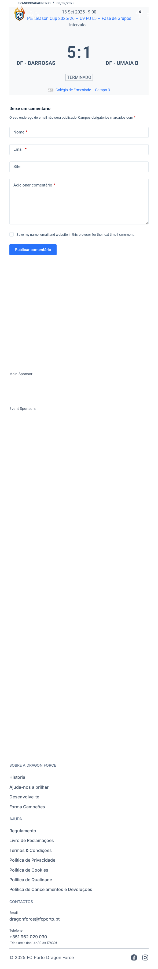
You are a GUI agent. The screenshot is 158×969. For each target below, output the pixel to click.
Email (20, 149)
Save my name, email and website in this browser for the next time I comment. (75, 234)
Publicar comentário (33, 249)
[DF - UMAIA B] (122, 52)
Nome (20, 132)
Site (16, 166)
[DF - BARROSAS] (36, 52)
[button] (150, 15)
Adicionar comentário (34, 185)
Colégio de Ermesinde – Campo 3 (83, 90)
